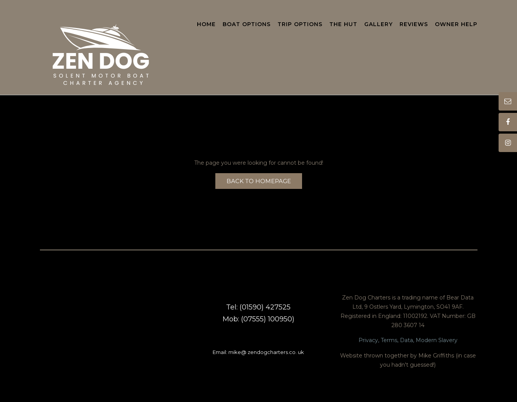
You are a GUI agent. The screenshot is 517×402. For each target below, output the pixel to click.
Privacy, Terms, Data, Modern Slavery (408, 340)
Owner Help (456, 24)
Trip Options (299, 24)
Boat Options (247, 24)
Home (206, 24)
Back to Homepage (258, 181)
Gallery (378, 24)
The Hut (343, 24)
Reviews (414, 24)
